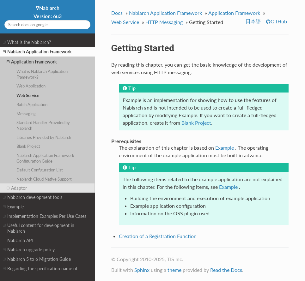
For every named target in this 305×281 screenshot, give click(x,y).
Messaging (26, 113)
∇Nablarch (48, 12)
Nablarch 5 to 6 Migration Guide (37, 259)
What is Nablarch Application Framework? (42, 74)
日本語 (253, 21)
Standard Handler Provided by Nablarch (43, 125)
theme (174, 270)
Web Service (27, 95)
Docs (117, 13)
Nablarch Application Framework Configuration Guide (45, 158)
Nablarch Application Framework (37, 52)
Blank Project (28, 146)
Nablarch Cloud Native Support (44, 179)
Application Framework (32, 62)
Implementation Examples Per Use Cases (44, 216)
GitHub (279, 21)
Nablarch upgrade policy (29, 250)
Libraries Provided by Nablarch (43, 137)
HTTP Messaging (164, 22)
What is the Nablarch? (27, 42)
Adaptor (17, 188)
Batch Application (31, 104)
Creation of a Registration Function (158, 236)
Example (13, 207)
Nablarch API (20, 240)
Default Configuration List (39, 169)
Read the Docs (226, 270)
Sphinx (141, 270)
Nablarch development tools (32, 197)
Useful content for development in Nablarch (38, 228)
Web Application (31, 85)
